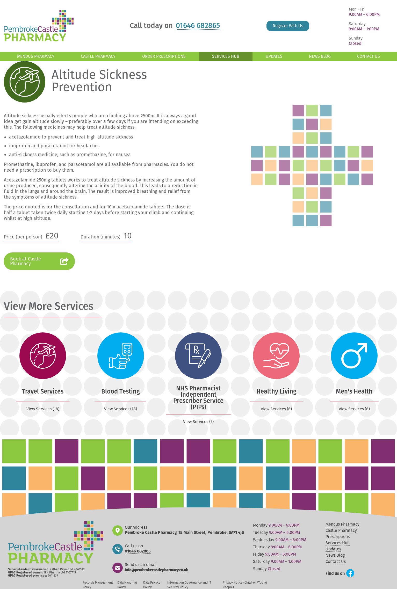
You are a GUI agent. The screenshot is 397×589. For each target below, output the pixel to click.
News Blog (320, 56)
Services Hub (225, 56)
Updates (274, 56)
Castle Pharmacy (98, 56)
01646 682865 (198, 26)
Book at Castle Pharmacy (25, 261)
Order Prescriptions (164, 56)
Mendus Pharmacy (35, 56)
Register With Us (288, 25)
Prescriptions (338, 536)
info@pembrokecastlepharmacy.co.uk (156, 570)
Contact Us (368, 56)
